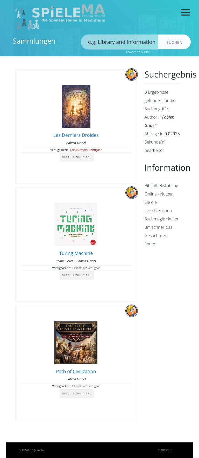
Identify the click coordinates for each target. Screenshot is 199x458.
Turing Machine (76, 254)
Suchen (174, 43)
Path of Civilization (76, 372)
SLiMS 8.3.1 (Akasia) (32, 450)
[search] (120, 43)
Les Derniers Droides (76, 135)
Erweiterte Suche (138, 52)
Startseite (165, 450)
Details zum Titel (76, 157)
